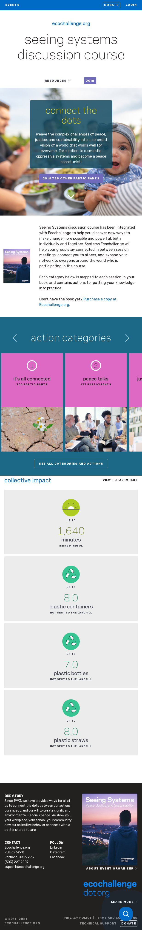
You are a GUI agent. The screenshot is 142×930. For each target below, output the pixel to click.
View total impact (120, 480)
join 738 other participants (71, 178)
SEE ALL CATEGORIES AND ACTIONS (71, 463)
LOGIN (131, 4)
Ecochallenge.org (71, 23)
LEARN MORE (122, 902)
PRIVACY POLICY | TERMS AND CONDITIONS (100, 917)
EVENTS (12, 4)
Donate (111, 5)
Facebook (57, 857)
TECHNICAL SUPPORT (98, 923)
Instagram (57, 852)
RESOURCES (56, 80)
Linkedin (56, 847)
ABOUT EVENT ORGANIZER (110, 868)
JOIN (90, 80)
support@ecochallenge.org (24, 867)
